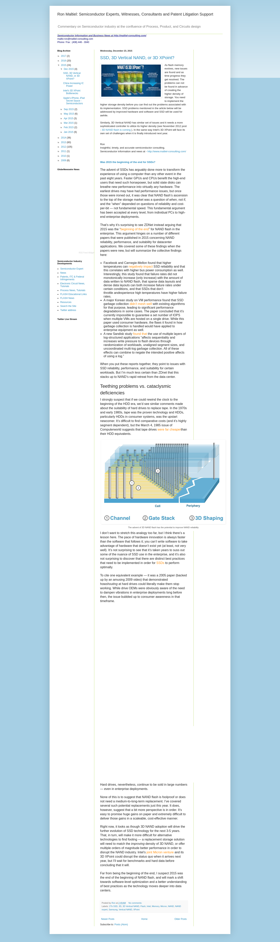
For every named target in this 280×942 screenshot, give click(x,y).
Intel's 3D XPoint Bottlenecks (71, 92)
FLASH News (67, 298)
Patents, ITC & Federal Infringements (72, 278)
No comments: (136, 903)
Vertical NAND (125, 909)
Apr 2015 (69, 118)
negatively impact (141, 266)
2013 (64, 142)
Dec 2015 (69, 69)
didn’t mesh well (141, 304)
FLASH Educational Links (73, 294)
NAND (171, 906)
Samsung (113, 909)
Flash (142, 906)
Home (144, 919)
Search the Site (68, 306)
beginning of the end (135, 229)
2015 (64, 65)
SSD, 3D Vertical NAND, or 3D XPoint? (137, 57)
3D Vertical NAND (130, 906)
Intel (149, 906)
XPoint (136, 909)
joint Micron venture (160, 852)
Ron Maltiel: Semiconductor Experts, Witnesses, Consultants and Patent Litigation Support (135, 14)
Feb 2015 (69, 127)
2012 (64, 146)
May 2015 (69, 113)
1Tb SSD (113, 906)
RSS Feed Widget (86, 253)
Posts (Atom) (121, 924)
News (63, 272)
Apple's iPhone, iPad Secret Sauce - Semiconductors (74, 101)
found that (140, 333)
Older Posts (180, 919)
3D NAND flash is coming (116, 129)
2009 (64, 160)
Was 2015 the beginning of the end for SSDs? (127, 162)
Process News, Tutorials (72, 290)
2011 (64, 151)
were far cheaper (169, 429)
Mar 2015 (69, 123)
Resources (65, 302)
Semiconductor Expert (71, 268)
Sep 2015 (69, 109)
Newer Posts (107, 919)
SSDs (160, 563)
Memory (155, 906)
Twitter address (68, 310)
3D (120, 906)
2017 (64, 56)
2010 (64, 156)
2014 (64, 137)
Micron (163, 906)
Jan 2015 (69, 132)
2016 (64, 60)
